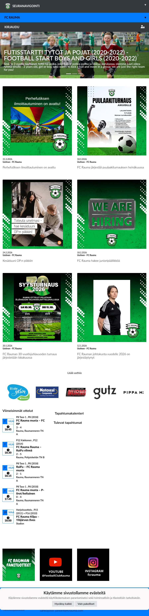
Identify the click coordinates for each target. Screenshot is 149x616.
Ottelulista (11, 530)
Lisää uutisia (74, 372)
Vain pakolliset (86, 603)
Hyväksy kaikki (63, 603)
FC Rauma (76, 17)
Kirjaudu (74, 27)
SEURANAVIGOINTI (76, 5)
